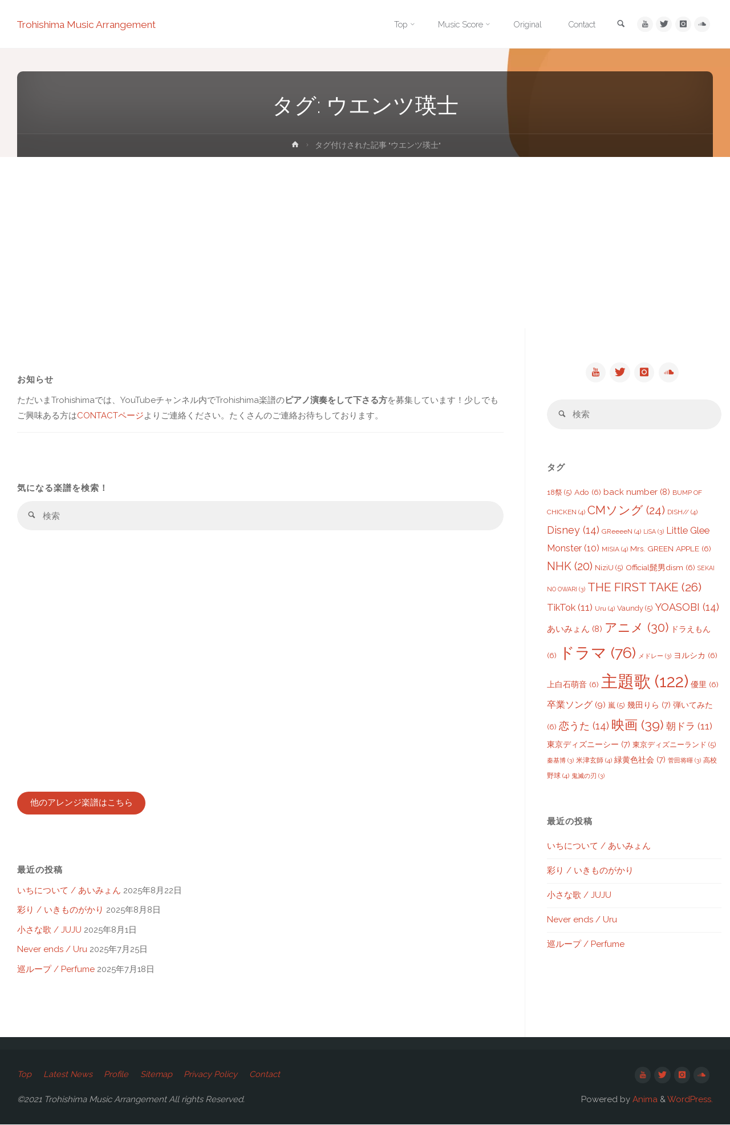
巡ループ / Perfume (56, 970)
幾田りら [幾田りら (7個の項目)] (649, 706)
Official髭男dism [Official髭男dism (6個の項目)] (660, 568)
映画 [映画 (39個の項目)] (637, 725)
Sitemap (160, 1075)
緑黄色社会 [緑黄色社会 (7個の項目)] (640, 760)
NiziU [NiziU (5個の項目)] (609, 568)
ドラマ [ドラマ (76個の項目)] (597, 654)
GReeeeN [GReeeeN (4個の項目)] (621, 533)
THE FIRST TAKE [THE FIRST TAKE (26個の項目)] (644, 588)
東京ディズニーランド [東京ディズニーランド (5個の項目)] (674, 745)
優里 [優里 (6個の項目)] (705, 685)
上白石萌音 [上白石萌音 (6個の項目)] (573, 685)
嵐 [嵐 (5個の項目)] (616, 706)
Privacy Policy (215, 1075)
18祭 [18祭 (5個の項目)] (559, 493)
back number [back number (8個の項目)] (636, 493)
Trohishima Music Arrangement (92, 24)
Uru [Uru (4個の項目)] (605, 610)
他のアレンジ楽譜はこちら (81, 804)
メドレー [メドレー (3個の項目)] (654, 657)
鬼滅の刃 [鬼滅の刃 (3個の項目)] (588, 776)
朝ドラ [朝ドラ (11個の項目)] (689, 727)
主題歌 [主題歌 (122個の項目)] (644, 682)
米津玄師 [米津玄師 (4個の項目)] (594, 761)
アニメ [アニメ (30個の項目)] (636, 628)
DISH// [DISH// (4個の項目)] (682, 513)
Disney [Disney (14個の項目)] (573, 531)
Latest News (69, 1075)
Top (24, 1075)
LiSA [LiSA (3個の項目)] (653, 532)
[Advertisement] (365, 242)
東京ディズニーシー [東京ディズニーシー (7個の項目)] (588, 745)
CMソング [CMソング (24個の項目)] (626, 511)
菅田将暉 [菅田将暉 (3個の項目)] (684, 761)
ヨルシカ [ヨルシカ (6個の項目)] (695, 656)
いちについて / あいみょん (69, 891)
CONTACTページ (110, 415)
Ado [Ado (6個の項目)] (587, 493)
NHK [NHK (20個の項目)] (570, 567)
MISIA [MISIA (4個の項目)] (615, 550)
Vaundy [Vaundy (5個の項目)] (635, 609)
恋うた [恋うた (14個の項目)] (584, 727)
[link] (617, 25)
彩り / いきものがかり (60, 911)
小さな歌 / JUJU (49, 930)
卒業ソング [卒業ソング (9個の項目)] (576, 705)
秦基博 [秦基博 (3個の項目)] (560, 761)
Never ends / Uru (52, 950)
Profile (118, 1075)
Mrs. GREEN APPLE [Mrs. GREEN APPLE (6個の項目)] (670, 549)
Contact (270, 1075)
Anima (644, 1100)
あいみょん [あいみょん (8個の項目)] (574, 630)
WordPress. (690, 1100)
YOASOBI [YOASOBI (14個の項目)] (687, 608)
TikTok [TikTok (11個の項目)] (570, 608)
